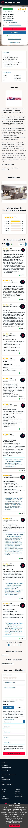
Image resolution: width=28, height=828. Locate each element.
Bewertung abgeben (15, 42)
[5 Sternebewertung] (15, 678)
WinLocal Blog (18, 794)
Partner (3, 794)
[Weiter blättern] (26, 191)
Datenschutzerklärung (11, 748)
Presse (3, 791)
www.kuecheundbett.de (15, 25)
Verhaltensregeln (11, 701)
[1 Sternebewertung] (4, 678)
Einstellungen (12, 774)
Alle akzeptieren (14, 825)
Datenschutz (4, 774)
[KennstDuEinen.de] (10, 2)
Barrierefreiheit (5, 798)
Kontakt (3, 796)
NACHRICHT (14, 32)
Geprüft (21, 275)
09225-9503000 (13, 22)
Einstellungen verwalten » (14, 820)
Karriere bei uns (19, 796)
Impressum (17, 789)
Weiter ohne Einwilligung (14, 822)
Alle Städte (4, 762)
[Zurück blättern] (1, 191)
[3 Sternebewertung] (10, 678)
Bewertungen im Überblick (14, 39)
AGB (8, 746)
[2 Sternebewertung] (7, 678)
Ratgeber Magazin (6, 767)
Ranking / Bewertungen (7, 784)
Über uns (3, 789)
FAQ (2, 782)
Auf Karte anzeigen (8, 20)
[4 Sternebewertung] (12, 678)
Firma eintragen (5, 770)
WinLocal (17, 791)
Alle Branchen (4, 765)
